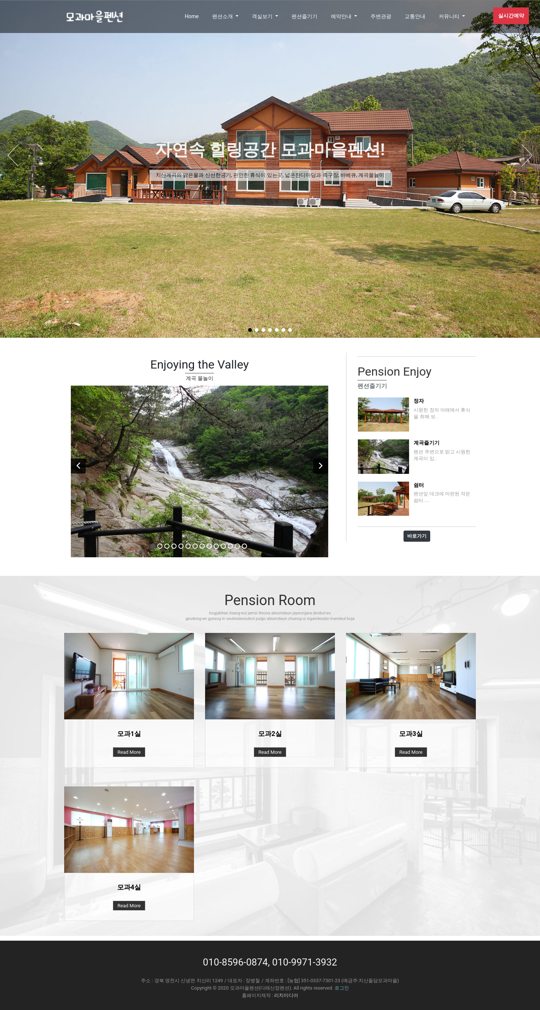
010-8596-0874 (235, 962)
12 (230, 546)
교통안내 (415, 16)
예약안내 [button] (342, 16)
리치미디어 (286, 995)
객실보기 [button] (263, 16)
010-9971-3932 (304, 962)
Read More (129, 752)
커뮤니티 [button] (450, 16)
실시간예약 (511, 16)
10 (216, 546)
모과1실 (129, 733)
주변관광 (381, 16)
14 (244, 546)
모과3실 (411, 733)
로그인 (342, 988)
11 (223, 546)
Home (192, 16)
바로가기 (417, 536)
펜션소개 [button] (223, 16)
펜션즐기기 (304, 16)
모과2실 (270, 733)
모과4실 (129, 887)
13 (237, 546)
